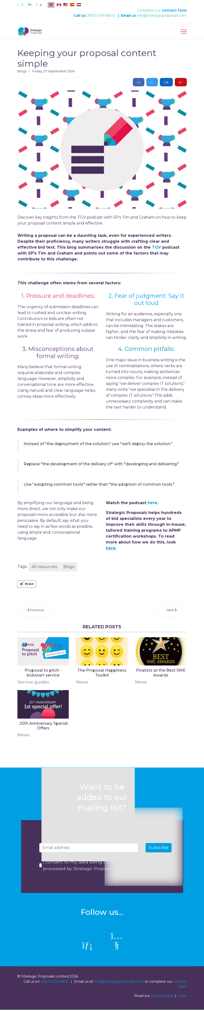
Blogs (22, 71)
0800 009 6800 (101, 15)
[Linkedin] (29, 4)
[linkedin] (87, 946)
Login (182, 997)
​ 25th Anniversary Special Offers (43, 726)
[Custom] (39, 4)
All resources (44, 566)
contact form (174, 10)
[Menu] (184, 31)
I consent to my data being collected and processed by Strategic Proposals (88, 866)
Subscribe (158, 848)
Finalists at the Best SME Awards (161, 673)
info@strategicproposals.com (162, 15)
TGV (157, 247)
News (82, 682)
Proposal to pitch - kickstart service (43, 673)
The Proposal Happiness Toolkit (101, 673)
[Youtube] (20, 4)
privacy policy (162, 997)
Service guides (33, 682)
